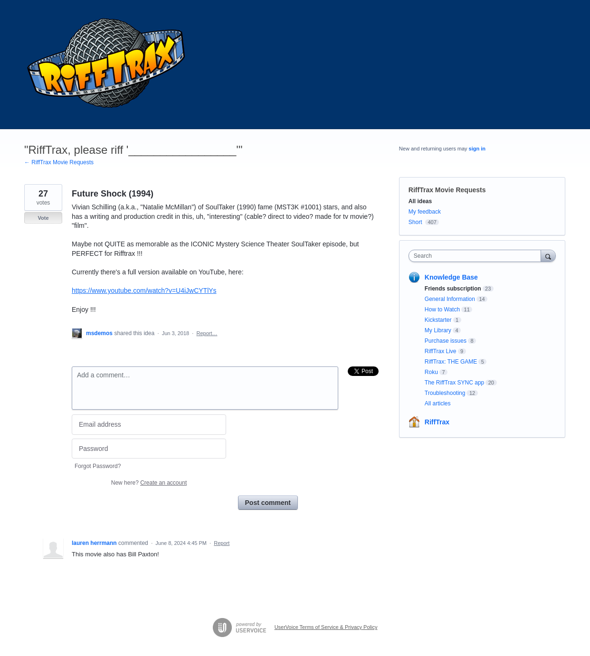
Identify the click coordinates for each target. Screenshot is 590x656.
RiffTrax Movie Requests (447, 190)
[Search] (548, 256)
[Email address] (149, 424)
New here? (149, 482)
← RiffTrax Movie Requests (59, 162)
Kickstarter (438, 320)
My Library (438, 330)
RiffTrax (437, 422)
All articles (438, 403)
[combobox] (477, 256)
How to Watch (442, 309)
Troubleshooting (445, 393)
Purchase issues (445, 340)
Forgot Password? (98, 466)
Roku (431, 372)
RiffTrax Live (441, 351)
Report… (206, 333)
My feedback (425, 211)
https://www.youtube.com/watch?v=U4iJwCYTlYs (144, 290)
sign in (477, 148)
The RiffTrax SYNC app (454, 382)
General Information (450, 299)
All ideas (420, 201)
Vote (43, 218)
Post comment (268, 502)
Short (415, 222)
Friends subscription (453, 288)
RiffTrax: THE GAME (451, 361)
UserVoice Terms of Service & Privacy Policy (326, 627)
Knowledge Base (451, 277)
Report (221, 543)
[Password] (149, 449)
